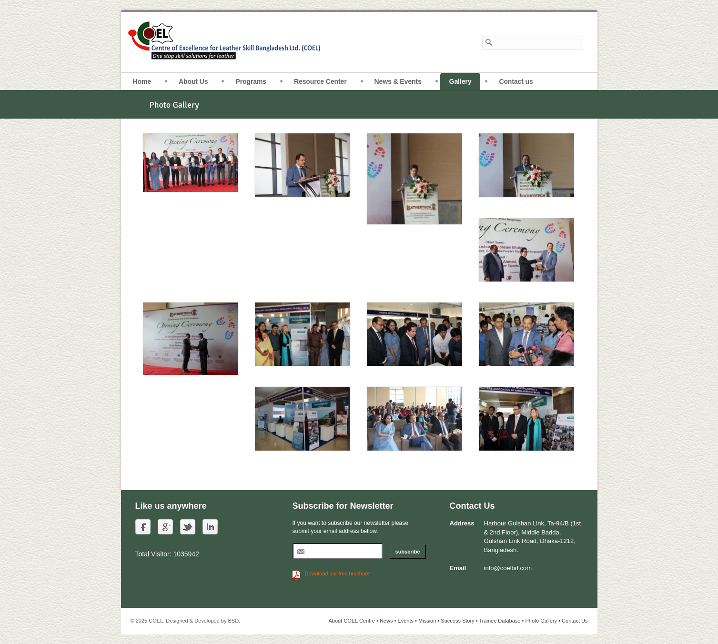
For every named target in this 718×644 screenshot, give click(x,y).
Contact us (516, 81)
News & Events (398, 81)
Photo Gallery (541, 621)
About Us (193, 81)
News (386, 621)
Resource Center (320, 81)
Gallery (460, 81)
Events (405, 621)
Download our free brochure (337, 573)
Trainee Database (499, 621)
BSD (233, 621)
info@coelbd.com (508, 568)
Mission (427, 621)
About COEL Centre (352, 621)
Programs (250, 81)
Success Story (457, 621)
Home (142, 81)
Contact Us (574, 621)
